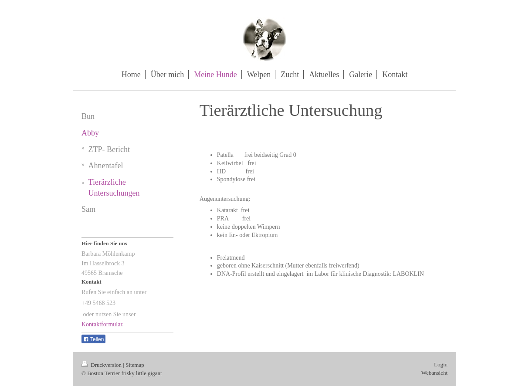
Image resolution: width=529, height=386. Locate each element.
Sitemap (134, 365)
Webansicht (434, 372)
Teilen (93, 339)
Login (441, 364)
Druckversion (102, 365)
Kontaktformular (101, 324)
